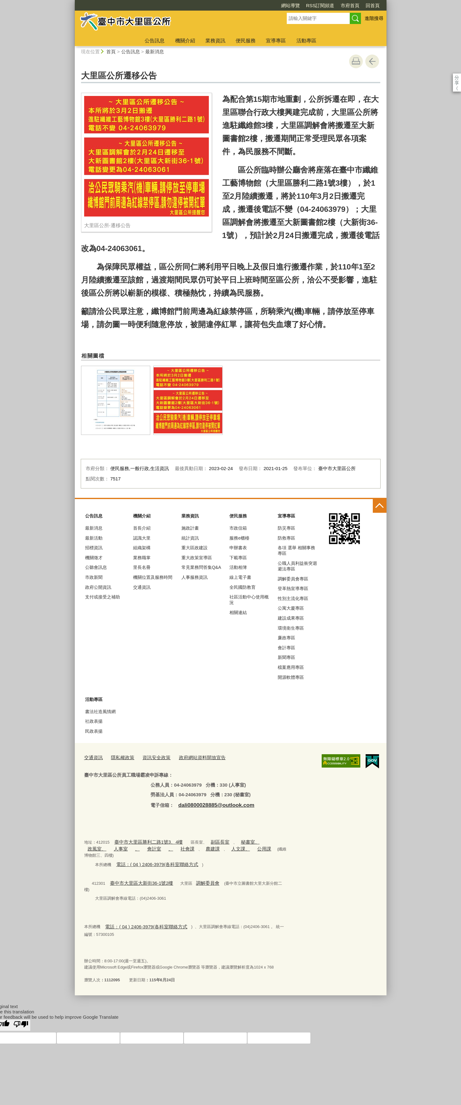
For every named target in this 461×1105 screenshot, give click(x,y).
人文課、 (198, 845)
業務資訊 (215, 40)
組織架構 (142, 547)
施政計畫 (190, 528)
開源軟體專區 (291, 677)
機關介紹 (185, 40)
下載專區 (238, 557)
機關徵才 (94, 557)
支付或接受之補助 (102, 596)
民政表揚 (94, 731)
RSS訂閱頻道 (284, 5)
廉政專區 (286, 637)
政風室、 (258, 839)
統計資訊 (190, 538)
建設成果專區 (291, 618)
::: (72, 2)
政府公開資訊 (98, 587)
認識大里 (142, 538)
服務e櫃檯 (239, 538)
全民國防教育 (242, 587)
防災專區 (286, 528)
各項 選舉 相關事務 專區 (296, 550)
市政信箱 (238, 528)
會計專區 (286, 647)
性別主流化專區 (293, 598)
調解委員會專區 (293, 578)
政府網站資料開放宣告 (190, 757)
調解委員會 (196, 871)
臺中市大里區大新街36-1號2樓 (136, 871)
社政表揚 (94, 721)
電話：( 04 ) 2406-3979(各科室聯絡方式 (151, 854)
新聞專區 (286, 657)
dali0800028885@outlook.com (211, 803)
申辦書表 (238, 547)
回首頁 (337, 5)
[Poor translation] (21, 1006)
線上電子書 (240, 577)
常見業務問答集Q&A (201, 567)
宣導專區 (276, 40)
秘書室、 (235, 839)
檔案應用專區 (291, 667)
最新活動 (94, 538)
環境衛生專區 (291, 628)
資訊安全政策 (149, 757)
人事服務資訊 (194, 577)
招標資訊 (94, 547)
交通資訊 (142, 587)
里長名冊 (142, 567)
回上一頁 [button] (372, 61)
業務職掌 (142, 557)
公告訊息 (155, 40)
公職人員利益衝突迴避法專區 (297, 566)
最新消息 (154, 51)
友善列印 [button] (356, 61)
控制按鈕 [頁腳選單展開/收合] (380, 506)
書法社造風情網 (100, 711)
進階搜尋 (374, 18)
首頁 (111, 51)
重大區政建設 (194, 547)
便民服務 (246, 40)
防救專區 (286, 538)
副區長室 (208, 839)
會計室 (122, 845)
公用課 (219, 845)
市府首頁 (314, 5)
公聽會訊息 (96, 567)
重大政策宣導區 (196, 557)
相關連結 (238, 612)
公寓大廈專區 (291, 608)
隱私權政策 (118, 757)
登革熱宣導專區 (293, 588)
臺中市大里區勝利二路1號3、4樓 (143, 839)
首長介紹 (142, 528)
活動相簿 (238, 567)
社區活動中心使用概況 (249, 599)
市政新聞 (94, 577)
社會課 (151, 845)
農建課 (174, 845)
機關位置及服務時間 (152, 577)
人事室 (93, 845)
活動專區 (306, 40)
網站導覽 (254, 5)
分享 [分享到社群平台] (456, 77)
